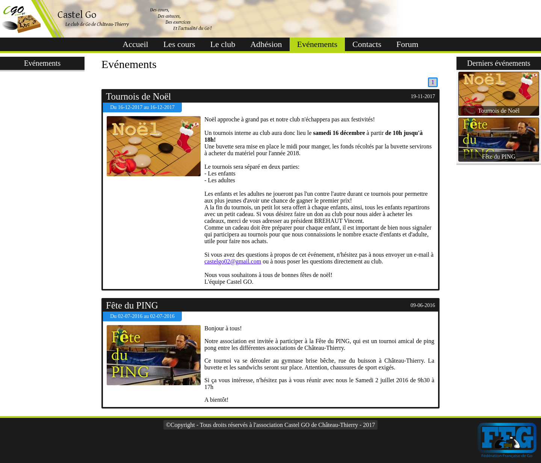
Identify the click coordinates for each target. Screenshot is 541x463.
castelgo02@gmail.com (232, 261)
